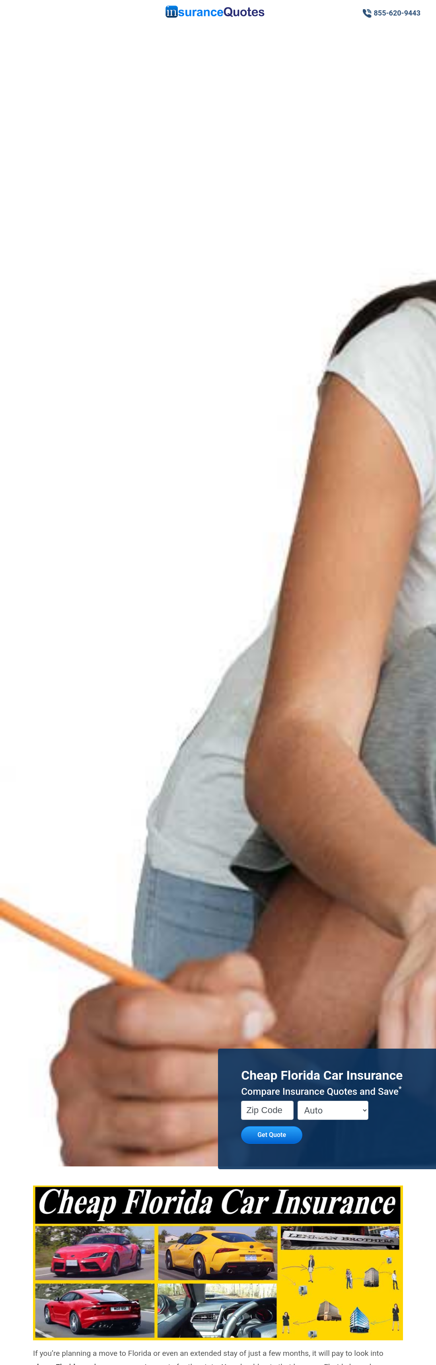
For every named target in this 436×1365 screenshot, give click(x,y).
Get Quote (271, 1135)
